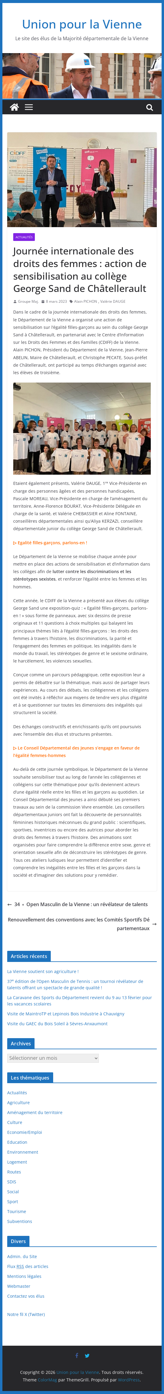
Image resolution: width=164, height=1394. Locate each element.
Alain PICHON (85, 301)
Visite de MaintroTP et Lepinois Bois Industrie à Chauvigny (65, 1014)
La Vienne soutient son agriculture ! (43, 971)
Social (13, 1191)
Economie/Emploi (24, 1132)
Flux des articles (27, 1266)
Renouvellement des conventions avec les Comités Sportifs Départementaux (82, 924)
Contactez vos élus (25, 1296)
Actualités (24, 237)
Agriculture (18, 1102)
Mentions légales (24, 1276)
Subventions (19, 1221)
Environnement (22, 1152)
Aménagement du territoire (34, 1112)
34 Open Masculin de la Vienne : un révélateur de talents (77, 904)
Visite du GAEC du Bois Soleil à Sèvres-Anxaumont (57, 1023)
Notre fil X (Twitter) (26, 1314)
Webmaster (18, 1286)
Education (17, 1142)
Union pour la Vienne (82, 24)
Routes (14, 1172)
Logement (17, 1162)
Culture (14, 1122)
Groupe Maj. (28, 301)
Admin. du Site (22, 1256)
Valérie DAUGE (113, 301)
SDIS (11, 1182)
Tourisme (16, 1211)
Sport (12, 1201)
